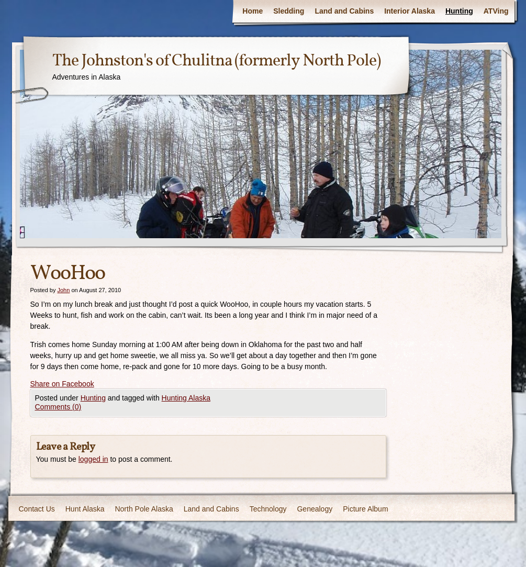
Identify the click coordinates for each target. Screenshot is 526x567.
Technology (268, 509)
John (63, 290)
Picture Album (365, 509)
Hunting (459, 11)
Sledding (288, 11)
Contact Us (37, 509)
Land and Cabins (344, 11)
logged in (93, 459)
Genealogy (314, 509)
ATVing (496, 11)
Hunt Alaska (85, 509)
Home (252, 11)
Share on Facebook (62, 384)
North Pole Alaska (144, 509)
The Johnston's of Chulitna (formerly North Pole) (216, 61)
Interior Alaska (409, 11)
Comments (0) (58, 407)
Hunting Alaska (186, 398)
